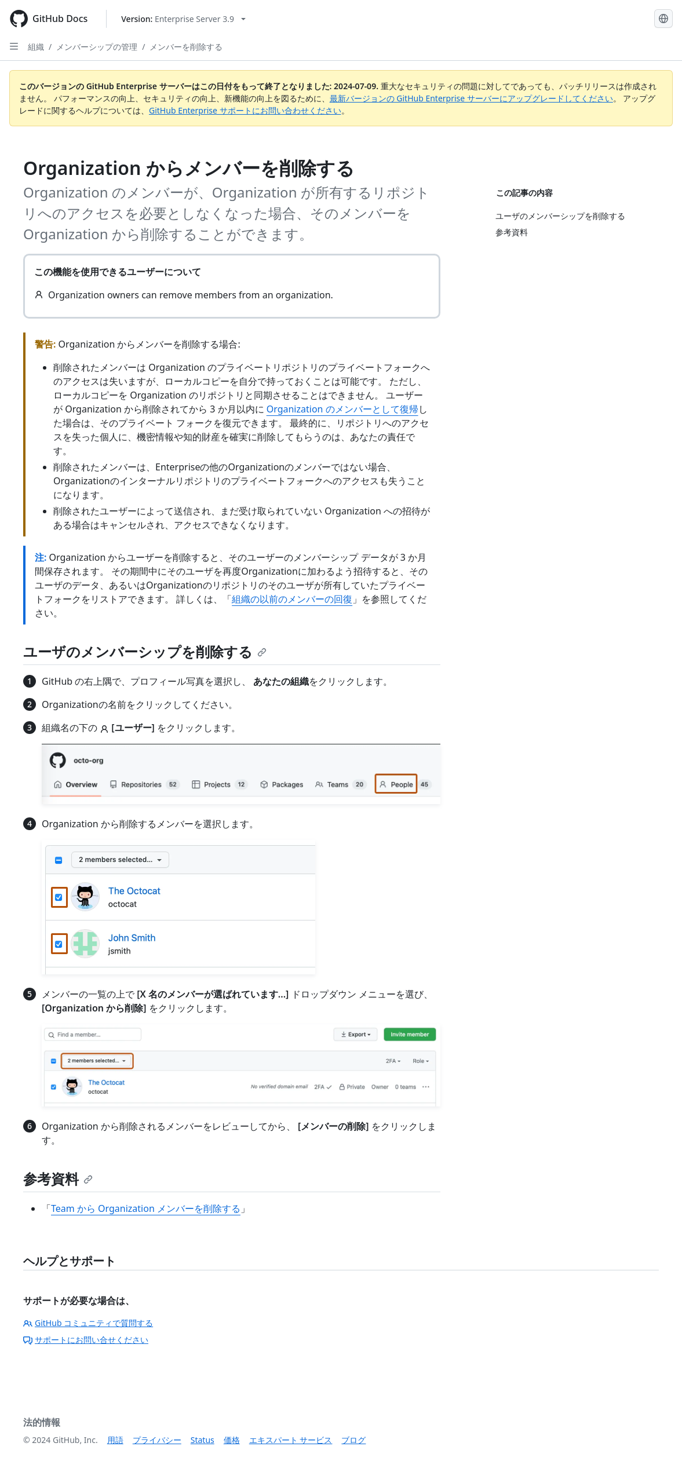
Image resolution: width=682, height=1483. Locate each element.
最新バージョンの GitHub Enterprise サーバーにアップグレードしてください (471, 98)
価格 (232, 1439)
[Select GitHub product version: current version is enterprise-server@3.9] (183, 19)
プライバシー (157, 1439)
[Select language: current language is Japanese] (663, 18)
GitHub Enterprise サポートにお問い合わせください (245, 110)
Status (202, 1439)
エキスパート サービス (291, 1439)
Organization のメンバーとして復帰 (342, 409)
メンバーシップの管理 (96, 46)
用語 (115, 1439)
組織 (36, 46)
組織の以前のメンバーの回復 (292, 599)
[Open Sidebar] (14, 46)
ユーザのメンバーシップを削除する (145, 651)
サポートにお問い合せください (85, 1339)
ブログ (353, 1439)
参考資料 (58, 1178)
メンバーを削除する (186, 46)
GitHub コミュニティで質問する (88, 1322)
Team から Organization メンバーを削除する (145, 1208)
